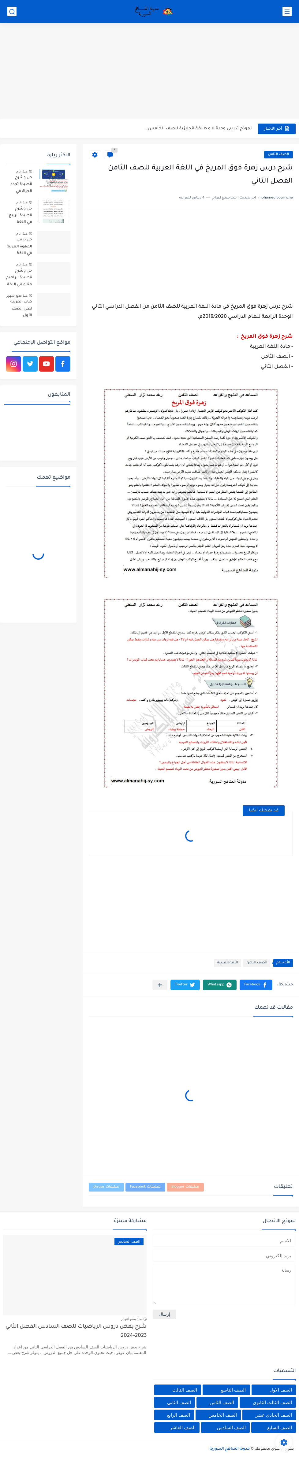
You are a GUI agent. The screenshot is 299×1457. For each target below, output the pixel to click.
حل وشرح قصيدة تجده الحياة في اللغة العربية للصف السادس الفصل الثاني (21, 185)
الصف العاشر (183, 1427)
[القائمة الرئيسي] (287, 11)
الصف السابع (279, 1427)
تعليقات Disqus (106, 1187)
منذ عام (22, 171)
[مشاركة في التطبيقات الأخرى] (159, 985)
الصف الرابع (178, 1415)
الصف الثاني (179, 1402)
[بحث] (12, 11)
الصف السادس (231, 1427)
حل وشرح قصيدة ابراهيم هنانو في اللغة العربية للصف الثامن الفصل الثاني (19, 279)
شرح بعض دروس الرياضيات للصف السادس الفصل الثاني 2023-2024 (76, 1331)
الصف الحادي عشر (274, 1415)
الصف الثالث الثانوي (272, 1402)
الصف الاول (281, 1389)
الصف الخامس (222, 1415)
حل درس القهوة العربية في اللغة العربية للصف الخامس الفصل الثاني (19, 248)
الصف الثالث (184, 1389)
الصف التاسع (233, 1389)
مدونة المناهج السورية (230, 1449)
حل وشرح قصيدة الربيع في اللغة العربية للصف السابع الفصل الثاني (19, 217)
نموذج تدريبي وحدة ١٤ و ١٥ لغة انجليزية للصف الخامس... (198, 128)
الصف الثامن (278, 155)
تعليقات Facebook (145, 1187)
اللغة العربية (227, 963)
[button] (256, 985)
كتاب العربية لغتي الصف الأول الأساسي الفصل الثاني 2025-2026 (21, 310)
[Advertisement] (149, 72)
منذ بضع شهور (17, 295)
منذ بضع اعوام (131, 1319)
